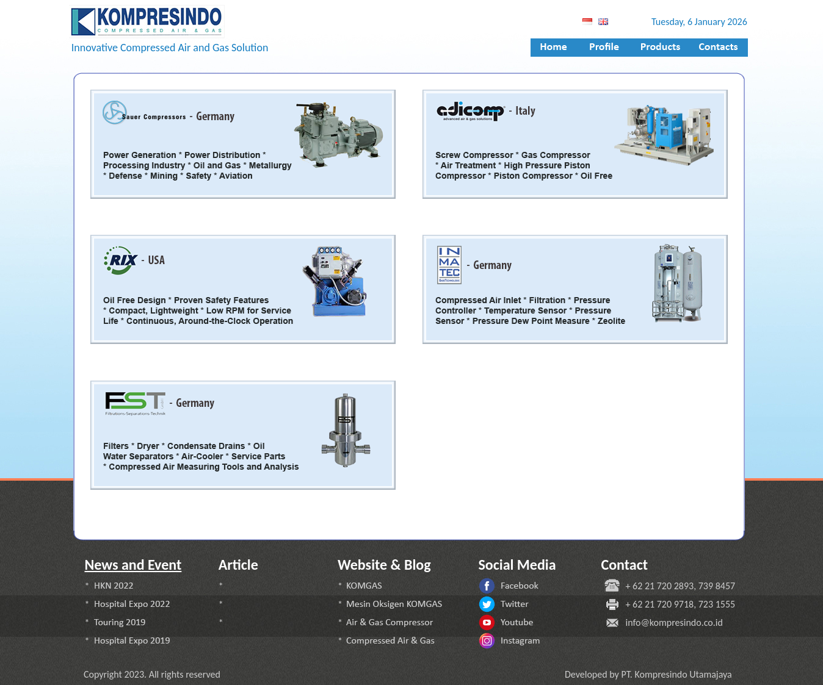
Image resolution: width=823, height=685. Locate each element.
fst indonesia (120, 362)
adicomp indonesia (127, 509)
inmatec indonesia (134, 216)
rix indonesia (463, 510)
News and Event (133, 564)
